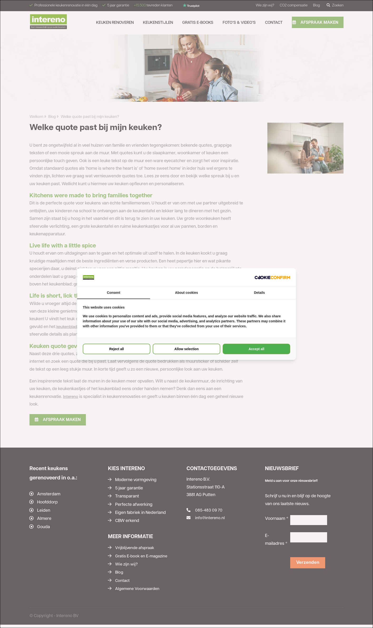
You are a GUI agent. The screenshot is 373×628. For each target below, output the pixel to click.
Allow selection (186, 349)
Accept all (256, 349)
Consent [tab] (113, 293)
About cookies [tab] (186, 293)
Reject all (116, 349)
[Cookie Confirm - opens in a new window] (272, 277)
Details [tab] (259, 293)
